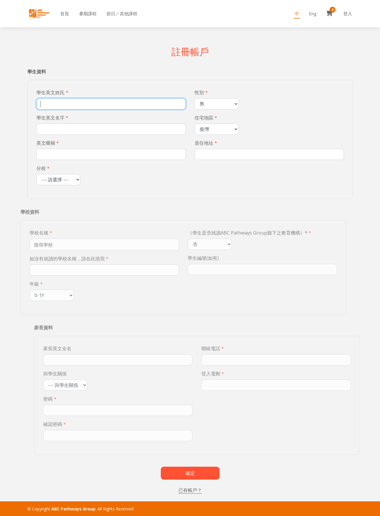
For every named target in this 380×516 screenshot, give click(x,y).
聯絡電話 (221, 348)
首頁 (64, 13)
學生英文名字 (51, 117)
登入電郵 (221, 373)
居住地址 (204, 143)
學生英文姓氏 (51, 92)
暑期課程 (88, 13)
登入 (347, 13)
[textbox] (34, 244)
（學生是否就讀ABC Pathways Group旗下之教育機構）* (237, 233)
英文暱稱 (46, 143)
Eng (313, 13)
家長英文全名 (68, 348)
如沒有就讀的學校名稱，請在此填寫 (56, 258)
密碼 (58, 399)
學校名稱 (28, 233)
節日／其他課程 (122, 13)
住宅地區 (204, 117)
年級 (23, 284)
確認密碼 (63, 424)
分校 (41, 168)
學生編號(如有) (192, 258)
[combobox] (93, 244)
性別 (200, 92)
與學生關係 (65, 373)
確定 (190, 473)
